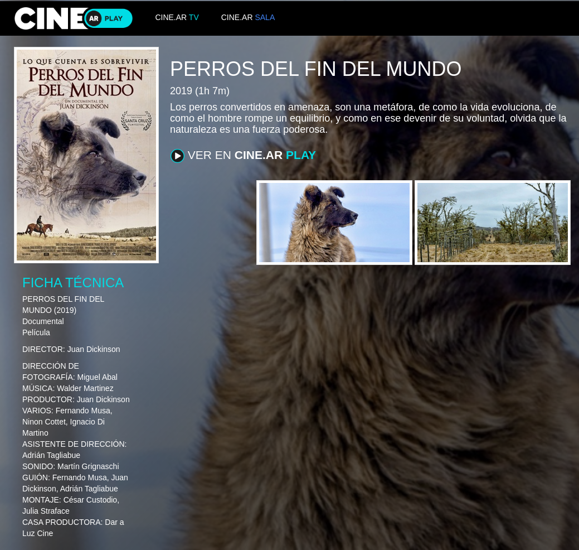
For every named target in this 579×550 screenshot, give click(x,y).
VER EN (243, 155)
